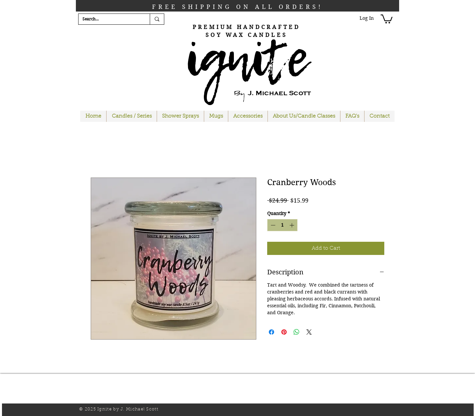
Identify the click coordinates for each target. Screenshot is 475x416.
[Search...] (109, 19)
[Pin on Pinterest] (284, 332)
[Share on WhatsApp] (297, 332)
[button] (387, 18)
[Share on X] (309, 332)
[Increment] (292, 225)
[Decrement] (272, 225)
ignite (246, 57)
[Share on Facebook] (271, 332)
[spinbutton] (282, 225)
